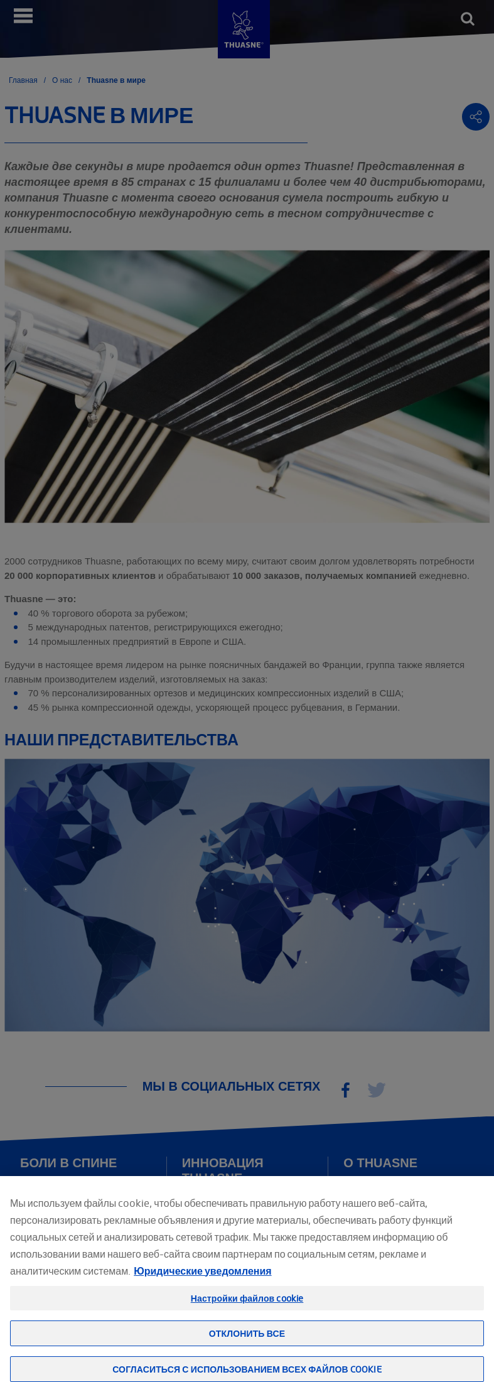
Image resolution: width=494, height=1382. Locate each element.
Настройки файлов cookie (247, 1307)
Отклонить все (247, 1343)
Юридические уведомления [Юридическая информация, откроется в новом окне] (202, 1280)
